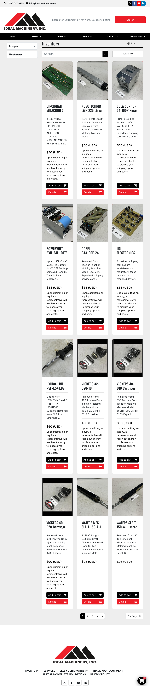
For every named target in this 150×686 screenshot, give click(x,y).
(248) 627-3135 (16, 3)
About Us (87, 36)
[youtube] (139, 3)
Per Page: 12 (134, 616)
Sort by (128, 54)
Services (62, 36)
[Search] (82, 19)
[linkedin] (143, 3)
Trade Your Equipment (108, 670)
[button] (62, 36)
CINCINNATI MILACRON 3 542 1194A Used (57, 110)
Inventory (37, 36)
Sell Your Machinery (74, 670)
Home (12, 36)
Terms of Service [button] (136, 36)
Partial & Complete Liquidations (64, 674)
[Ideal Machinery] (75, 652)
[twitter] (130, 3)
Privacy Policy (100, 674)
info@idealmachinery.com (42, 3)
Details (57, 192)
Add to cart (57, 185)
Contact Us (112, 36)
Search (130, 19)
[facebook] (134, 3)
